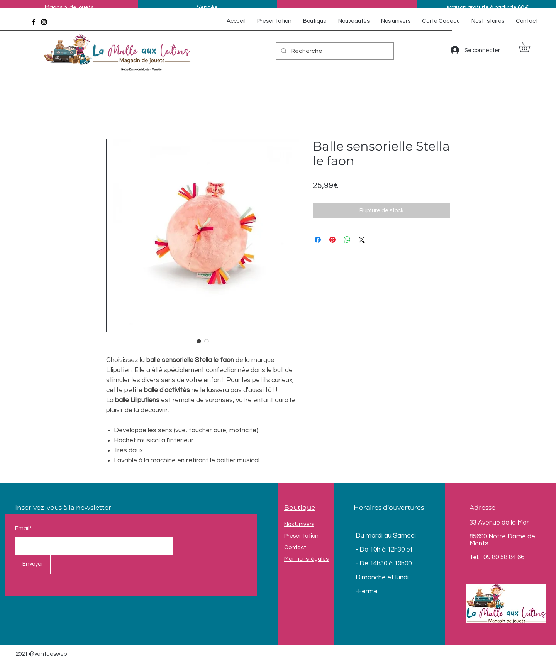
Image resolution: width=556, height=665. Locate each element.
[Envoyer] (33, 564)
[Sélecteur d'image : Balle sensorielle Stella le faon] (199, 341)
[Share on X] (361, 239)
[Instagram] (44, 22)
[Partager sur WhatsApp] (347, 239)
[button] (529, 47)
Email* (23, 528)
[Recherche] (334, 51)
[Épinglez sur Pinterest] (332, 239)
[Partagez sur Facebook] (317, 239)
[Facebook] (33, 22)
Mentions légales (306, 559)
